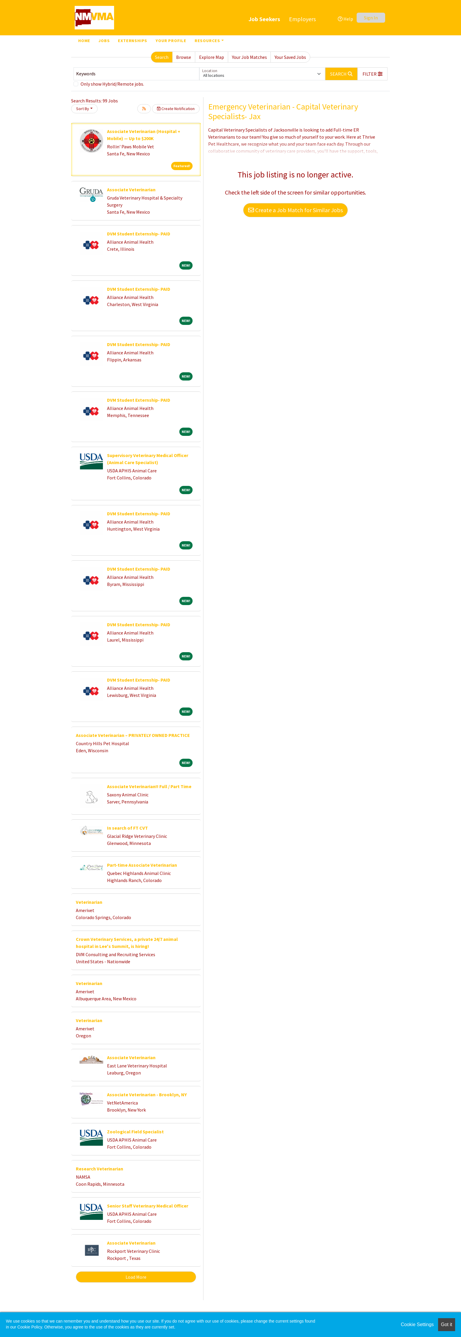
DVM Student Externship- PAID (138, 234)
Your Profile (171, 40)
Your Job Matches (249, 57)
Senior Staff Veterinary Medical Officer (147, 1206)
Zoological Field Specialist (135, 1132)
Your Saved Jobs (290, 57)
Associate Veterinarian (131, 189)
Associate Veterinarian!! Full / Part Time (149, 786)
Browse (183, 57)
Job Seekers (264, 19)
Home (84, 40)
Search (161, 57)
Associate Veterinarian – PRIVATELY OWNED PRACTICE (133, 735)
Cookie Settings (417, 1324)
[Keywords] (136, 73)
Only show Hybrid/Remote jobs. (112, 84)
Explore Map (211, 57)
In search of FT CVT (127, 828)
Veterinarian (89, 902)
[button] (372, 73)
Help (345, 19)
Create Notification (176, 108)
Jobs (104, 40)
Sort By (82, 108)
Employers (302, 19)
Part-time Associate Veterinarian (142, 865)
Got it (446, 1324)
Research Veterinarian (99, 1169)
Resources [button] (207, 40)
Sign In (371, 18)
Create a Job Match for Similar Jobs (295, 210)
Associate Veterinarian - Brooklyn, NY (147, 1094)
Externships (132, 40)
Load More (136, 1277)
